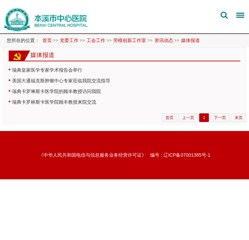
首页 (47, 40)
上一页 (188, 117)
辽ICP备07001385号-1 (186, 155)
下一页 (220, 117)
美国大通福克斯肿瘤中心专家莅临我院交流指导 (61, 80)
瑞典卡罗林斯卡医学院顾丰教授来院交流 (54, 102)
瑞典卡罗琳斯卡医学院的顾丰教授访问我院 (56, 91)
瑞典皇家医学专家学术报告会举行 (47, 70)
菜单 (238, 16)
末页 (239, 117)
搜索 (224, 15)
